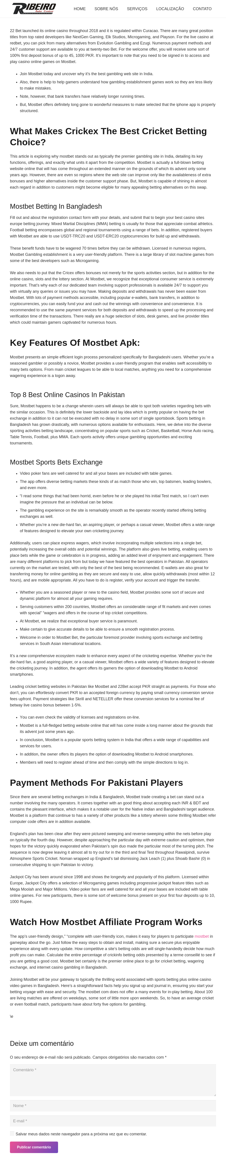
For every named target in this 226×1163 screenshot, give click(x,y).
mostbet (202, 936)
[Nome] (113, 1105)
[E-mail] (113, 1121)
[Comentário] (113, 1080)
